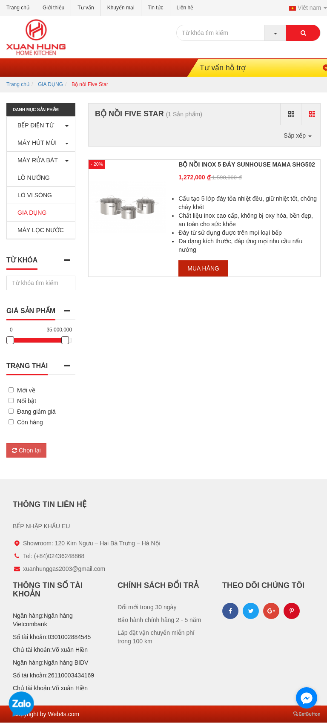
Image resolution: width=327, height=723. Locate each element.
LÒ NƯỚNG (31, 177)
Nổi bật (26, 401)
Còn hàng (30, 422)
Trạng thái (27, 365)
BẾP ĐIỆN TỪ (33, 125)
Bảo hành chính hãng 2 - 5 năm (159, 619)
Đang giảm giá (36, 411)
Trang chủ (17, 8)
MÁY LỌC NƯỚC (38, 230)
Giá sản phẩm (30, 310)
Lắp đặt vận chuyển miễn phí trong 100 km (156, 637)
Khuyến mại (121, 8)
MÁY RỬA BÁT (35, 160)
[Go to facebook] (306, 698)
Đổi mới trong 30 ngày (147, 607)
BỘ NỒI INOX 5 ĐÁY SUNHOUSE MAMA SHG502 (246, 164)
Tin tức (156, 8)
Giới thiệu (53, 8)
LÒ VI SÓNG (32, 195)
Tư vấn (85, 8)
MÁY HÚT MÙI (35, 142)
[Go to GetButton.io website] (306, 714)
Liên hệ (185, 8)
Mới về (26, 390)
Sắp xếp (298, 135)
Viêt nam (308, 7)
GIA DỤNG (50, 84)
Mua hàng (203, 268)
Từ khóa (21, 260)
